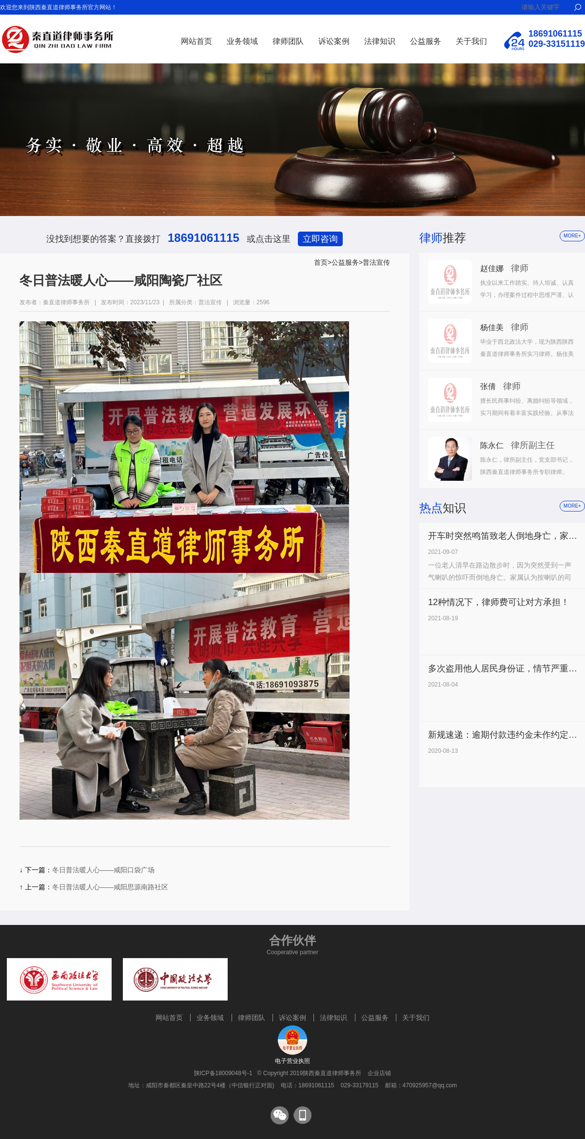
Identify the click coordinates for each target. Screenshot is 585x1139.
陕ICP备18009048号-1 (223, 1073)
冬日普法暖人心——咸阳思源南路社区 (110, 887)
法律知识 (379, 41)
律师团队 (288, 41)
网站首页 (196, 41)
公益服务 (425, 41)
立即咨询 (320, 239)
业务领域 (242, 41)
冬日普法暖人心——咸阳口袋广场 (103, 870)
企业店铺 (379, 1073)
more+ (572, 235)
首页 (321, 262)
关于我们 (471, 41)
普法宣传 (376, 262)
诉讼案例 (334, 41)
